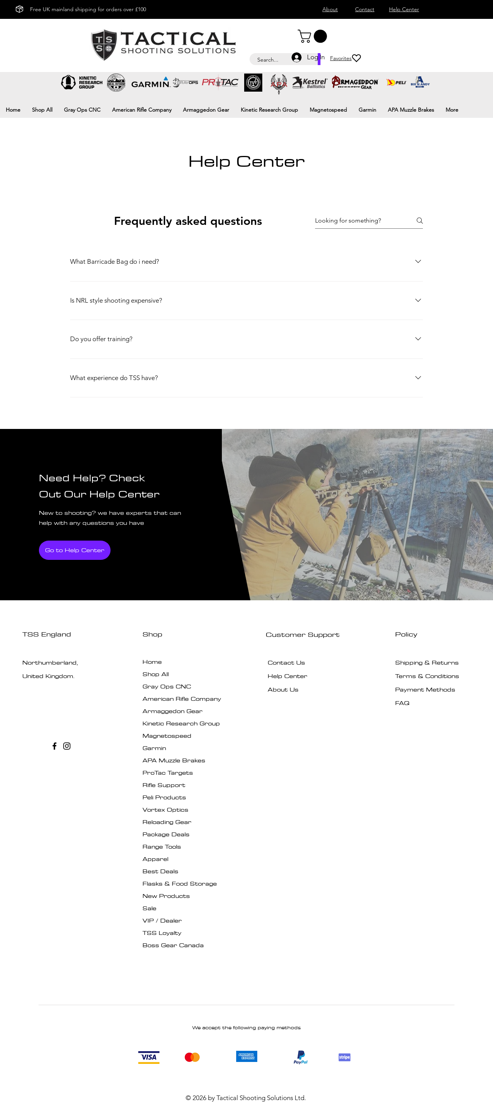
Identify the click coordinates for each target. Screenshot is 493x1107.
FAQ (402, 703)
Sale (149, 908)
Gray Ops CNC (167, 686)
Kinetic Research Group (181, 723)
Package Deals (166, 834)
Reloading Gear (167, 822)
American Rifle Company (182, 698)
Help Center (287, 676)
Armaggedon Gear (173, 711)
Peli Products (164, 797)
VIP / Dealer (162, 920)
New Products (166, 896)
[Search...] (279, 60)
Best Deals (160, 871)
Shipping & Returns (427, 662)
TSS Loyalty (162, 933)
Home (152, 662)
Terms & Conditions (427, 676)
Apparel (155, 859)
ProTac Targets (168, 772)
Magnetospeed (167, 735)
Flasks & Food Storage (180, 883)
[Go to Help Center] (75, 550)
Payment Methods (426, 689)
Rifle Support (164, 785)
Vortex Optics (165, 809)
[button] (314, 36)
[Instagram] (67, 746)
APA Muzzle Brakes (174, 760)
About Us (283, 689)
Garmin (154, 748)
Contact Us (286, 662)
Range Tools (162, 846)
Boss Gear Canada (173, 945)
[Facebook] (54, 746)
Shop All (156, 674)
